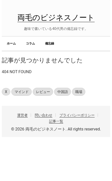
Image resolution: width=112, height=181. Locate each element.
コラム (30, 43)
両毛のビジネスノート (56, 17)
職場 (78, 92)
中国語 (62, 92)
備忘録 (49, 43)
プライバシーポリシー (77, 115)
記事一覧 (56, 121)
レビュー (43, 92)
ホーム (11, 43)
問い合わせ (43, 115)
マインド (22, 92)
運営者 (22, 115)
